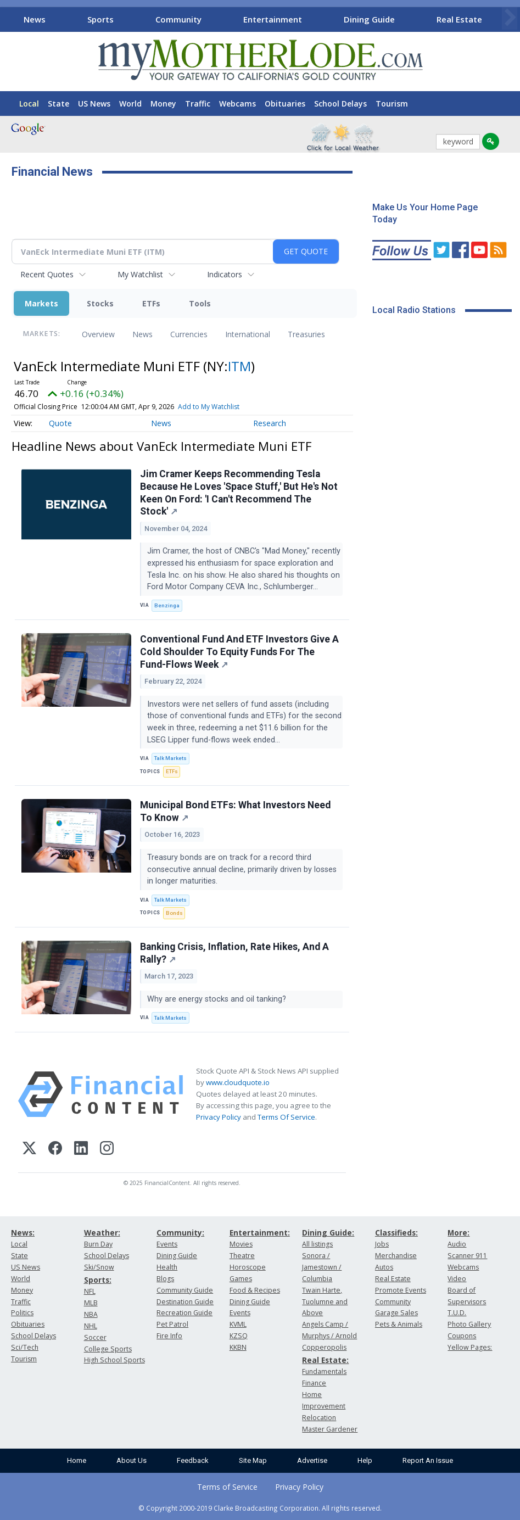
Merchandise (396, 1255)
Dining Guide (369, 19)
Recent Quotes (47, 274)
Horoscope (248, 1267)
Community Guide (184, 1290)
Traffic (197, 103)
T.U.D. (457, 1312)
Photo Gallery (469, 1324)
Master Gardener (329, 1429)
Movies (241, 1244)
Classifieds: (396, 1232)
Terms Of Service (286, 1117)
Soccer (95, 1337)
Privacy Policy (218, 1117)
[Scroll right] (509, 18)
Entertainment (272, 19)
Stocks (100, 303)
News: (23, 1232)
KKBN (238, 1347)
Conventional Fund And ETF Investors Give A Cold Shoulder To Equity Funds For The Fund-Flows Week (239, 652)
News (35, 19)
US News (94, 103)
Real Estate (459, 19)
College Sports (108, 1349)
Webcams (237, 103)
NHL (90, 1326)
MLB (91, 1302)
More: (458, 1232)
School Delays (340, 103)
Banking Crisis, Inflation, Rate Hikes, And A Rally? (234, 953)
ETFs (151, 303)
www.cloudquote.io (238, 1082)
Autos (384, 1267)
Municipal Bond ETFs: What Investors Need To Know (235, 811)
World (130, 103)
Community (178, 19)
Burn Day (98, 1244)
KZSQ (239, 1335)
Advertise (312, 1460)
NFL (90, 1291)
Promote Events (400, 1290)
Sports (100, 19)
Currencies (189, 334)
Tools (200, 303)
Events (166, 1244)
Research (269, 423)
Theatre (242, 1255)
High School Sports (114, 1360)
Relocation (319, 1417)
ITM (239, 366)
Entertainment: (260, 1232)
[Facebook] (55, 1150)
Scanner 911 (467, 1255)
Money (163, 103)
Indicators (224, 274)
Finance (314, 1383)
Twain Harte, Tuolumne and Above (325, 1302)
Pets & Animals (398, 1324)
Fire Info (169, 1335)
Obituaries (285, 103)
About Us (131, 1460)
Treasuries (306, 334)
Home (76, 1460)
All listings (317, 1244)
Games (241, 1278)
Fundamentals (324, 1371)
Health (166, 1267)
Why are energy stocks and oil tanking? (217, 999)
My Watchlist (140, 274)
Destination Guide (185, 1301)
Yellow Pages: (470, 1347)
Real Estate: (325, 1360)
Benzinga (167, 605)
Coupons (462, 1335)
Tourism (392, 103)
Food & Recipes (255, 1290)
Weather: (102, 1232)
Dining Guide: (328, 1232)
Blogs (165, 1278)
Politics (22, 1312)
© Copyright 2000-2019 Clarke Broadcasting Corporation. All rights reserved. (260, 1508)
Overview (98, 334)
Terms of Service (227, 1487)
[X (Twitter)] (29, 1150)
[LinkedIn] (81, 1150)
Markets (41, 303)
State (58, 103)
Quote (60, 423)
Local (29, 103)
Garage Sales (396, 1312)
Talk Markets (170, 758)
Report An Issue (427, 1460)
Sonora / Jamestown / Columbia (322, 1267)
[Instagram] (107, 1150)
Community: (180, 1232)
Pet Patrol (172, 1324)
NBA (91, 1314)
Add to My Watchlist (208, 406)
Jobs (382, 1244)
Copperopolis (324, 1347)
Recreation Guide (184, 1312)
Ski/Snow (99, 1267)
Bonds (174, 913)
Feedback (193, 1460)
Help (364, 1460)
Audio (457, 1244)
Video (457, 1278)
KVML (238, 1324)
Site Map (253, 1460)
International (247, 334)
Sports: (97, 1280)
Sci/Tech (24, 1347)
